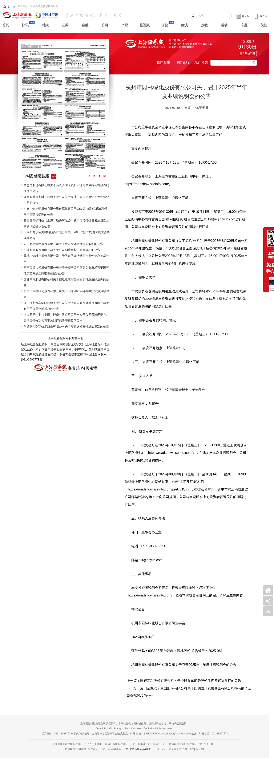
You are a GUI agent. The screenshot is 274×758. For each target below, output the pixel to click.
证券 (65, 25)
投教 (204, 25)
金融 (85, 25)
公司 (104, 25)
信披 (164, 25)
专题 (244, 25)
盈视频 (145, 25)
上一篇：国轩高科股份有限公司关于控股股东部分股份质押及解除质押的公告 (184, 680)
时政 (45, 25)
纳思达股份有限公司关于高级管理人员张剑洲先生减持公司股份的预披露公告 (66, 188)
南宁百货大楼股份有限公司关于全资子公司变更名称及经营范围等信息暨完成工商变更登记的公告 (66, 270)
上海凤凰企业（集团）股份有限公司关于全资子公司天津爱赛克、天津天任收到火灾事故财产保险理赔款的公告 (66, 317)
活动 (224, 25)
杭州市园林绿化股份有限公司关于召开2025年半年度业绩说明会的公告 (67, 294)
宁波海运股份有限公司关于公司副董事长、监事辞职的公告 (62, 250)
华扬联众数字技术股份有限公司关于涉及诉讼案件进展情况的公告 (66, 326)
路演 (184, 25)
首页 (5, 25)
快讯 (25, 25)
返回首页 (163, 63)
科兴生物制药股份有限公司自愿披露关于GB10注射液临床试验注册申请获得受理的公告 (66, 211)
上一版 (92, 175)
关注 (264, 25)
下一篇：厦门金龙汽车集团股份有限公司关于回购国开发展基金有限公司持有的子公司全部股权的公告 (189, 692)
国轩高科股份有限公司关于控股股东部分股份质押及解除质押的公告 (66, 282)
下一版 (102, 175)
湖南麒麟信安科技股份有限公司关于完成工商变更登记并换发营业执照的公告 (66, 199)
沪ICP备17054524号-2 (137, 749)
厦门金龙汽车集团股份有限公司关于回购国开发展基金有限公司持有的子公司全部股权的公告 (66, 305)
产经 (124, 25)
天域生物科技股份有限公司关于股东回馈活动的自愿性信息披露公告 (66, 258)
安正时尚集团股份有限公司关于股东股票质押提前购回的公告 (63, 244)
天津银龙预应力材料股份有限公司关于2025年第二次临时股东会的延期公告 (67, 235)
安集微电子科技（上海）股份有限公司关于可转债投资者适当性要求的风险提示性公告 (66, 223)
